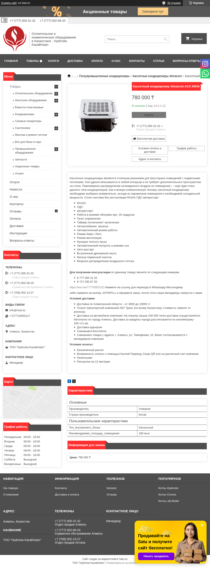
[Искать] (165, 39)
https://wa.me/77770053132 (87, 287)
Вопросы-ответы (187, 60)
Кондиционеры (24, 114)
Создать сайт (9, 3)
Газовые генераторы (28, 121)
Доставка (75, 60)
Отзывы (15, 211)
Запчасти (21, 159)
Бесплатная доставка (151, 138)
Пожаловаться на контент (122, 562)
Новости (16, 189)
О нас (116, 60)
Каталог (112, 488)
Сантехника (22, 128)
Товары (32, 60)
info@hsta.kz (17, 310)
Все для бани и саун (28, 141)
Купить (148, 115)
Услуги (53, 60)
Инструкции (18, 233)
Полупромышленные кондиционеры (104, 76)
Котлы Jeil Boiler (168, 501)
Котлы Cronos (167, 494)
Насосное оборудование (31, 100)
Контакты (137, 60)
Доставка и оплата (67, 494)
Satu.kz (123, 559)
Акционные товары (27, 166)
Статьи (158, 60)
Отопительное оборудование (33, 93)
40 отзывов (174, 3)
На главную (10, 488)
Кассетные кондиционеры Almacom (157, 76)
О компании (11, 494)
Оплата (97, 60)
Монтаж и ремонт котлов (31, 134)
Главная (11, 60)
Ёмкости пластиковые (29, 107)
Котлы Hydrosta (168, 488)
